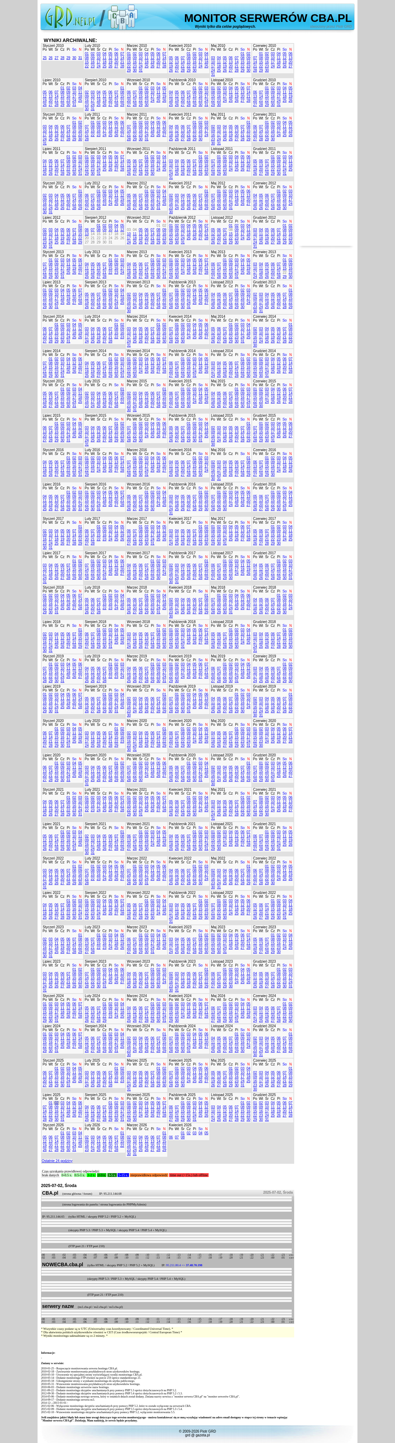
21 (122, 62)
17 (98, 62)
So (74, 49)
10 (98, 58)
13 (116, 58)
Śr (56, 49)
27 (56, 58)
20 (116, 62)
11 (104, 58)
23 (93, 66)
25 (45, 58)
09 (93, 58)
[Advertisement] (326, 142)
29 (68, 58)
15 (87, 62)
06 (116, 54)
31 (80, 58)
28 (62, 58)
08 (87, 58)
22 (87, 66)
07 (122, 54)
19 (110, 62)
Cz (62, 49)
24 (98, 66)
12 (110, 58)
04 (104, 54)
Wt (50, 49)
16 (93, 62)
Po (44, 49)
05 (110, 54)
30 (74, 58)
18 (104, 62)
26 (51, 58)
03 (98, 54)
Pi (68, 49)
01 (87, 54)
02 (93, 54)
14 (122, 58)
